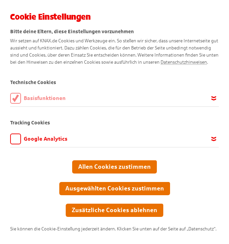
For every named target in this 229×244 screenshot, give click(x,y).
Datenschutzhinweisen (184, 62)
